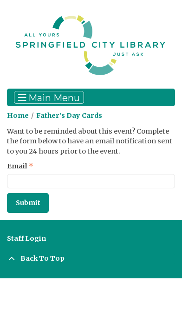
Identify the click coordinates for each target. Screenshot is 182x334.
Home (18, 115)
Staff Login (26, 238)
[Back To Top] (91, 258)
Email (17, 166)
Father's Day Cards (69, 115)
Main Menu (49, 97)
